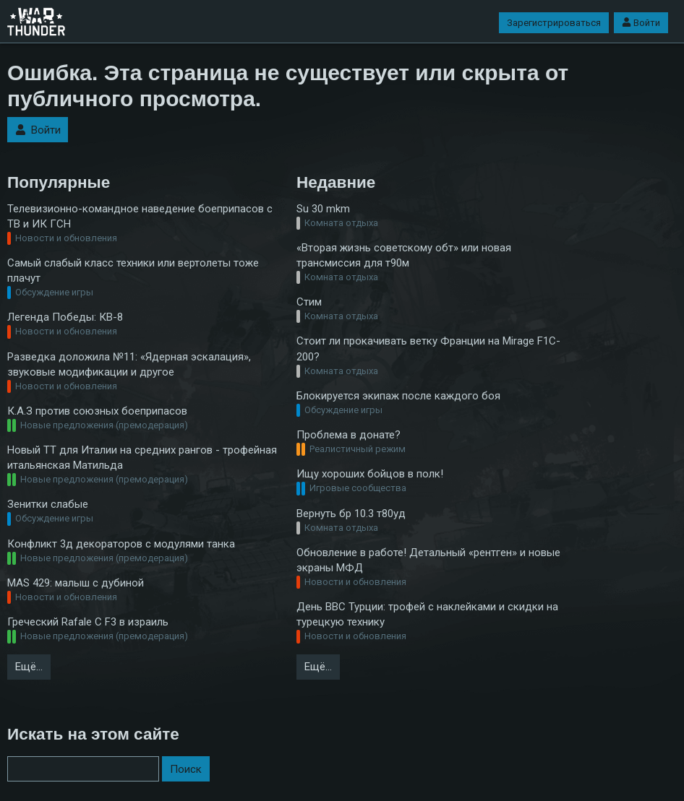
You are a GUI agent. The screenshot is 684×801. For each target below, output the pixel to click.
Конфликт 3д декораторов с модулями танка (121, 543)
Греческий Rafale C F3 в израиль (87, 621)
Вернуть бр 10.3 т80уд (351, 513)
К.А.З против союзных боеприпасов (97, 410)
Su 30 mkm (323, 208)
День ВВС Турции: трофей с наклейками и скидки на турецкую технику (427, 614)
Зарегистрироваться (554, 22)
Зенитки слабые (47, 504)
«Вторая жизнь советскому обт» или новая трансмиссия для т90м (403, 255)
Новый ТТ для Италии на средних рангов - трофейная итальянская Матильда (142, 457)
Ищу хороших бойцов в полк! (369, 473)
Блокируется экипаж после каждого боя (398, 395)
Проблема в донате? (348, 434)
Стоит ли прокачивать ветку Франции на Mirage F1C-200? (428, 348)
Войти (641, 22)
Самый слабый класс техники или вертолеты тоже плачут (133, 270)
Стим (309, 301)
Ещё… (29, 666)
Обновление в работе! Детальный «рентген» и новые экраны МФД (428, 560)
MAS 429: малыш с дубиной (75, 582)
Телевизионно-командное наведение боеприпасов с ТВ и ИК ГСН (140, 216)
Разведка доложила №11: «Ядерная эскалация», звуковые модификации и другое (129, 364)
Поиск (186, 769)
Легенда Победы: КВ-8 (65, 317)
